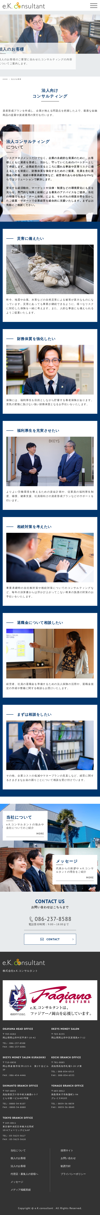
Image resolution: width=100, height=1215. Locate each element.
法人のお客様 (18, 1166)
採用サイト (67, 1150)
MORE (40, 833)
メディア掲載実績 (21, 1189)
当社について (18, 1150)
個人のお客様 (18, 1158)
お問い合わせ (68, 1158)
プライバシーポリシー (73, 1174)
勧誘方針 (66, 1166)
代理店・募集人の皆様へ (24, 1174)
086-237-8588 (53, 919)
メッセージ (17, 1181)
